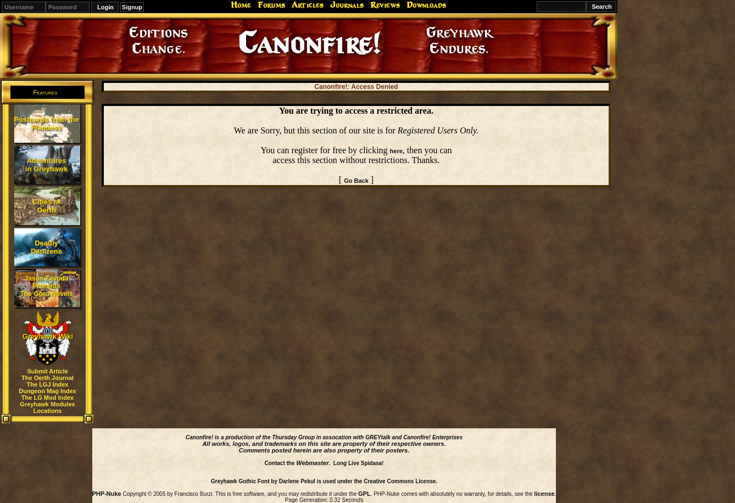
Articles (308, 5)
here (396, 151)
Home (241, 5)
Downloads (426, 5)
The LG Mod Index (47, 397)
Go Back (356, 180)
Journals (347, 5)
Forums (271, 5)
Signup (132, 7)
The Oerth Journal (47, 378)
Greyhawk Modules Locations (47, 407)
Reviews (385, 5)
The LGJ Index (48, 384)
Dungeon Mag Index (47, 391)
